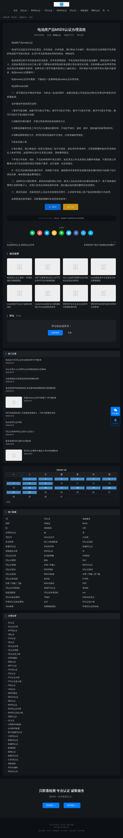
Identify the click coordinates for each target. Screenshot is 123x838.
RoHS (85, 524)
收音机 (47, 579)
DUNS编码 (12, 658)
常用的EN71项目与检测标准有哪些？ (100, 245)
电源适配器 (10, 593)
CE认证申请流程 (51, 593)
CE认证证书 (49, 537)
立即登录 (55, 333)
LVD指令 (86, 556)
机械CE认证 (88, 547)
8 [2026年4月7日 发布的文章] (29, 484)
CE (7, 519)
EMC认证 (12, 662)
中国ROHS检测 (14, 725)
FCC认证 (48, 10)
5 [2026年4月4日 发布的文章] (93, 479)
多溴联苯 (9, 542)
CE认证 (61, 4)
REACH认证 (62, 10)
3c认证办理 (13, 627)
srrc (84, 593)
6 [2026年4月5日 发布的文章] (109, 479)
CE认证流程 (88, 542)
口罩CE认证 (13, 736)
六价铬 (85, 537)
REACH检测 (49, 574)
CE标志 (47, 524)
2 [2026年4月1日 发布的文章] (45, 479)
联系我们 (51, 806)
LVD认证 (11, 690)
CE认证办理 (11, 556)
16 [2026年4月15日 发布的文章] (45, 488)
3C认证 (73, 10)
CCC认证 (12, 639)
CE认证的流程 (12, 579)
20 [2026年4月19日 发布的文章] (109, 488)
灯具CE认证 (13, 760)
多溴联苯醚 (49, 556)
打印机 (85, 579)
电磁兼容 (86, 519)
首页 (16, 10)
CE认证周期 (11, 565)
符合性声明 (49, 547)
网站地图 (70, 825)
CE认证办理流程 (13, 588)
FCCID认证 (12, 670)
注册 (70, 333)
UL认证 (11, 721)
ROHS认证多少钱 (15, 713)
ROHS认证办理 (14, 709)
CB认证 (11, 635)
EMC (8, 524)
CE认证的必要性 (13, 597)
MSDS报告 (12, 693)
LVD (84, 528)
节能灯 (47, 597)
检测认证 (23, 18)
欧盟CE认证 (11, 547)
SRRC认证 (95, 10)
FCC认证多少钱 (14, 682)
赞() (52, 207)
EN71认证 (12, 666)
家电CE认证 (13, 740)
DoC (84, 561)
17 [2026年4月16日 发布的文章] (61, 488)
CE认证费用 (11, 561)
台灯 (46, 602)
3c (84, 551)
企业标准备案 (14, 729)
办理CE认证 (11, 533)
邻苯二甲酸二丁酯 (13, 584)
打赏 (70, 207)
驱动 (46, 561)
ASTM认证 (12, 631)
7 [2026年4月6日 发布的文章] (13, 484)
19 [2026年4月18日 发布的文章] (93, 488)
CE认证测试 (88, 570)
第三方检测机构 (51, 542)
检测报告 (12, 748)
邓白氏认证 (13, 772)
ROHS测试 (48, 570)
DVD (84, 584)
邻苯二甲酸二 (50, 565)
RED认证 (12, 701)
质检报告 (84, 10)
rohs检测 (9, 607)
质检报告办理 (11, 551)
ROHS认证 (35, 10)
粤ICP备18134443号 (61, 828)
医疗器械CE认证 (15, 733)
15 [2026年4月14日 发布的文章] (29, 488)
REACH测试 (49, 584)
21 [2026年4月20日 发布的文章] (14, 493)
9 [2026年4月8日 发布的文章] (45, 484)
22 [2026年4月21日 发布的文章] (29, 493)
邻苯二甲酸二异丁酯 (91, 574)
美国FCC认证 (49, 588)
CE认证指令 (11, 570)
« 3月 (8, 502)
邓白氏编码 (13, 768)
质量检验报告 (50, 607)
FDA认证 (12, 686)
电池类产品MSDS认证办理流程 (61, 30)
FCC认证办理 (13, 678)
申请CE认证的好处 (91, 607)
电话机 (85, 588)
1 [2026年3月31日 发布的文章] (29, 479)
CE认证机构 (11, 574)
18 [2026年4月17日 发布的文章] (77, 488)
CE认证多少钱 (89, 602)
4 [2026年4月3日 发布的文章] (77, 479)
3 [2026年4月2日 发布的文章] (61, 479)
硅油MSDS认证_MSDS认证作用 (20, 245)
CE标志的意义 (89, 597)
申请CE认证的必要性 (15, 602)
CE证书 (9, 537)
